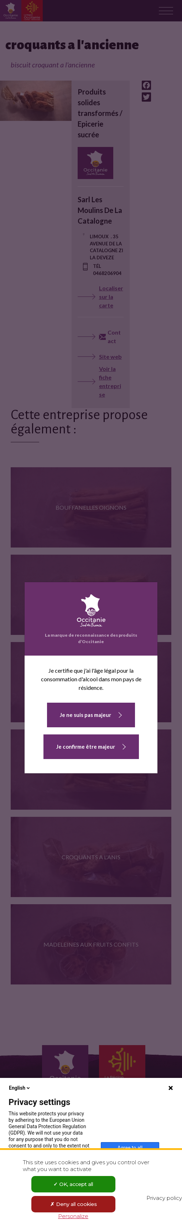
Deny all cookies (73, 1204)
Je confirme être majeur (85, 746)
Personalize (73, 1216)
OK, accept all (73, 1184)
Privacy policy (164, 1198)
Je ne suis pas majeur (85, 715)
